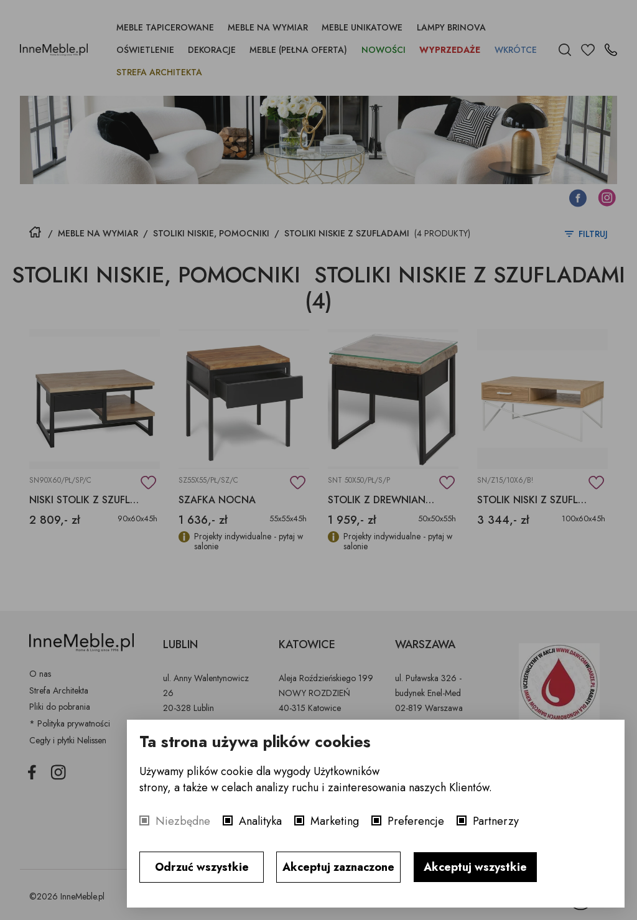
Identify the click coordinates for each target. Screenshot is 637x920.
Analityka (260, 821)
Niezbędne (183, 821)
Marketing (334, 821)
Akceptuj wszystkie (475, 867)
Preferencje (416, 821)
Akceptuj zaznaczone (338, 867)
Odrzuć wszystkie (202, 867)
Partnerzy (496, 821)
